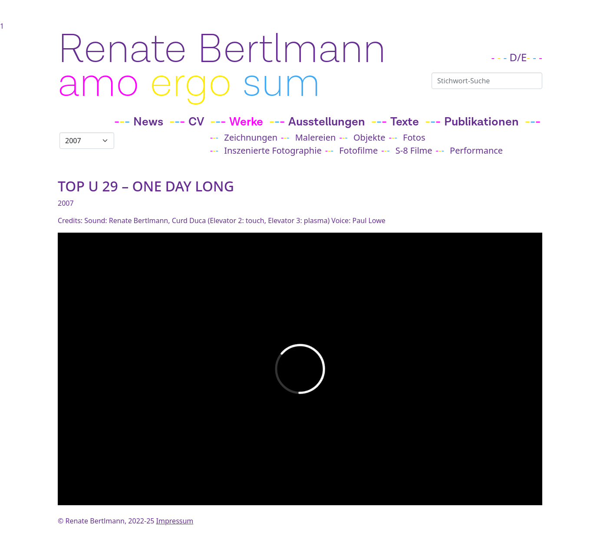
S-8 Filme (414, 150)
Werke (246, 122)
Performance (476, 150)
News (148, 122)
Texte (404, 122)
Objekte (369, 137)
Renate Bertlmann (222, 50)
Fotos (414, 137)
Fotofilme (358, 150)
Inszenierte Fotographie (272, 150)
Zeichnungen (250, 137)
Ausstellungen (326, 122)
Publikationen (481, 122)
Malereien (315, 137)
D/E (518, 57)
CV (196, 122)
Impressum (175, 521)
